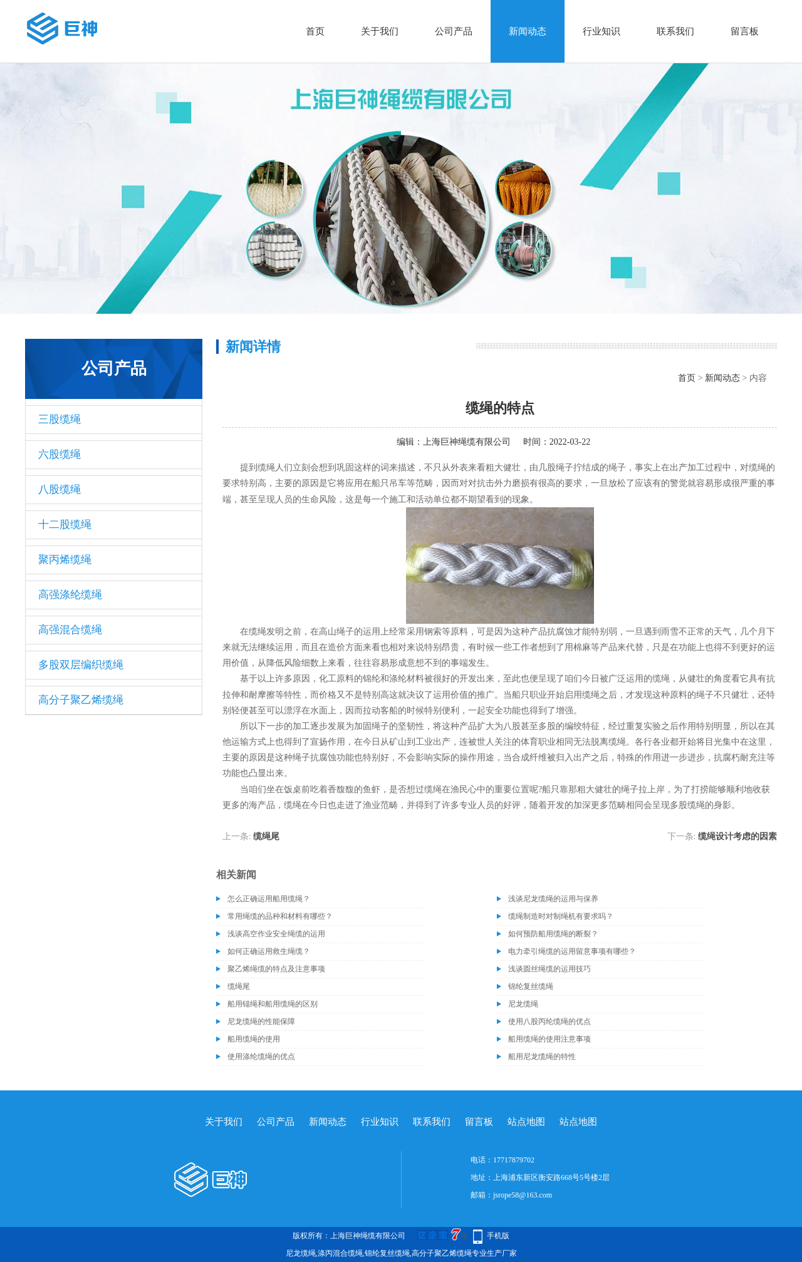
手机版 (498, 1235)
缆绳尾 (266, 836)
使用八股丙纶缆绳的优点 (549, 1021)
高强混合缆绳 (70, 630)
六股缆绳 (59, 454)
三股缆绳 (59, 419)
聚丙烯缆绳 (64, 560)
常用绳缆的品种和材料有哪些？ (280, 916)
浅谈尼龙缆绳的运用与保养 (553, 898)
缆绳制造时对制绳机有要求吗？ (560, 916)
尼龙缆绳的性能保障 (261, 1021)
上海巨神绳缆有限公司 (467, 442)
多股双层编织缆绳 (80, 665)
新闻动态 (527, 31)
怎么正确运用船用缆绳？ (268, 898)
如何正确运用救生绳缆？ (268, 951)
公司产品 (453, 31)
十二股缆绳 (64, 524)
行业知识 (601, 31)
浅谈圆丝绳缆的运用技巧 (549, 969)
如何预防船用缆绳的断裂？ (553, 933)
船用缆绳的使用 (253, 1039)
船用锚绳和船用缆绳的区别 (272, 1004)
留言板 (745, 31)
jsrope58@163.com (522, 1195)
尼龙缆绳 (523, 1004)
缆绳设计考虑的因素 (737, 836)
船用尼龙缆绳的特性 (542, 1056)
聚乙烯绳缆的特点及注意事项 (276, 969)
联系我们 (675, 31)
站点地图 (526, 1122)
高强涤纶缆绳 (70, 595)
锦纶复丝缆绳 (530, 986)
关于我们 (379, 31)
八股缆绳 (59, 489)
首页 (315, 31)
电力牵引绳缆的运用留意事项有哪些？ (572, 951)
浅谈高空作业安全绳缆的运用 (276, 933)
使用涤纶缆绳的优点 (261, 1056)
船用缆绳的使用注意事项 (549, 1039)
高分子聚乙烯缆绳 (80, 700)
